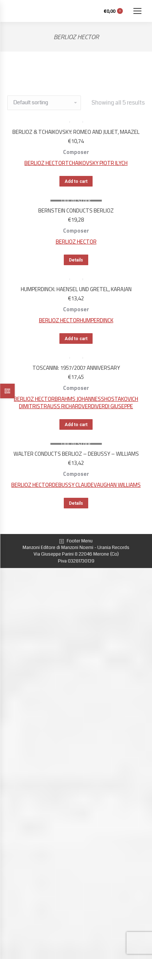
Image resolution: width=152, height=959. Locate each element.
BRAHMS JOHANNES (78, 399)
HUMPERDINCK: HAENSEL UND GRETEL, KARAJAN (76, 289)
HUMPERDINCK (96, 320)
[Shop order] (44, 102)
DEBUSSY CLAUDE (73, 485)
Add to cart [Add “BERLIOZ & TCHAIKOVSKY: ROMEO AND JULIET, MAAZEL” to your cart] (76, 181)
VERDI (89, 406)
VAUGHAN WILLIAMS (117, 485)
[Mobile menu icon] (137, 11)
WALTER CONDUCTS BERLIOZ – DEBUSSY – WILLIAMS (76, 454)
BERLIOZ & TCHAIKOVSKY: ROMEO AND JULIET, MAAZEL (76, 132)
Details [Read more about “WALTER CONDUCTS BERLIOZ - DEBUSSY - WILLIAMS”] (76, 503)
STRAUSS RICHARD (59, 406)
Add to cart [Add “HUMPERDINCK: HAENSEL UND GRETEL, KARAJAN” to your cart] (76, 338)
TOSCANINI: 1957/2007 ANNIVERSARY (76, 368)
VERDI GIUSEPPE (114, 406)
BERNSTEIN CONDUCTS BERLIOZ (76, 210)
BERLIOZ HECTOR (44, 163)
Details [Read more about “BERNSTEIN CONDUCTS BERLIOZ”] (76, 260)
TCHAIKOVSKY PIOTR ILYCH (96, 163)
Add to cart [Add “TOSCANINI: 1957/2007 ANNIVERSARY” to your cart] (76, 424)
